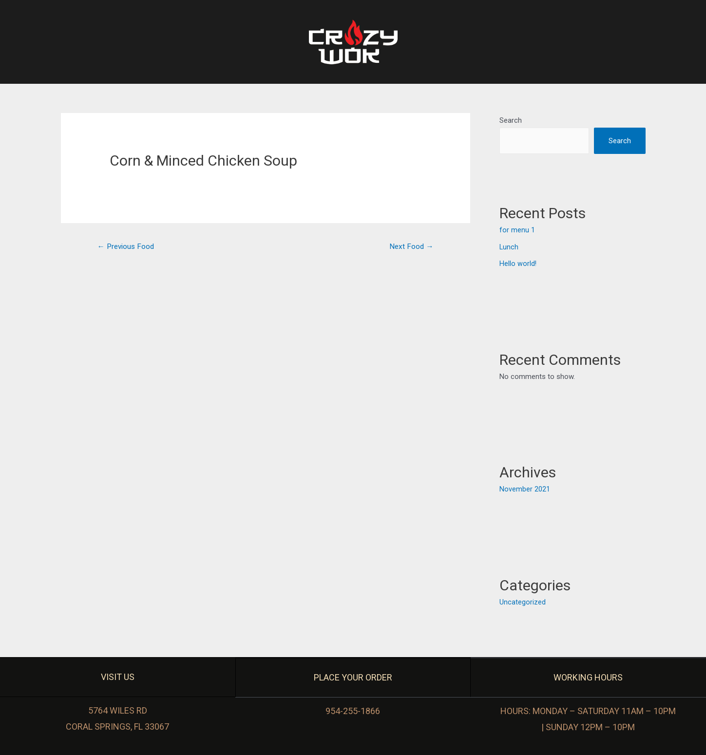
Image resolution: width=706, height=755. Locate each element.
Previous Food (127, 246)
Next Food (410, 246)
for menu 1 (517, 230)
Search (510, 120)
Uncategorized (522, 601)
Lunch (509, 247)
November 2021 (524, 488)
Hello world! (518, 263)
